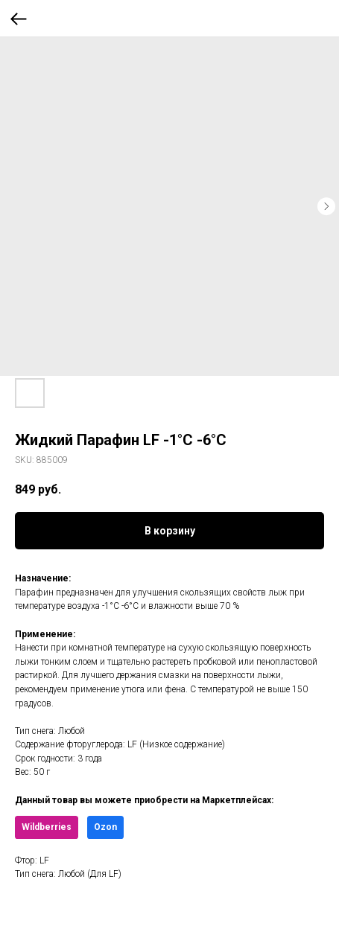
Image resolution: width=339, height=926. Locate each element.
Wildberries (47, 827)
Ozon (105, 827)
